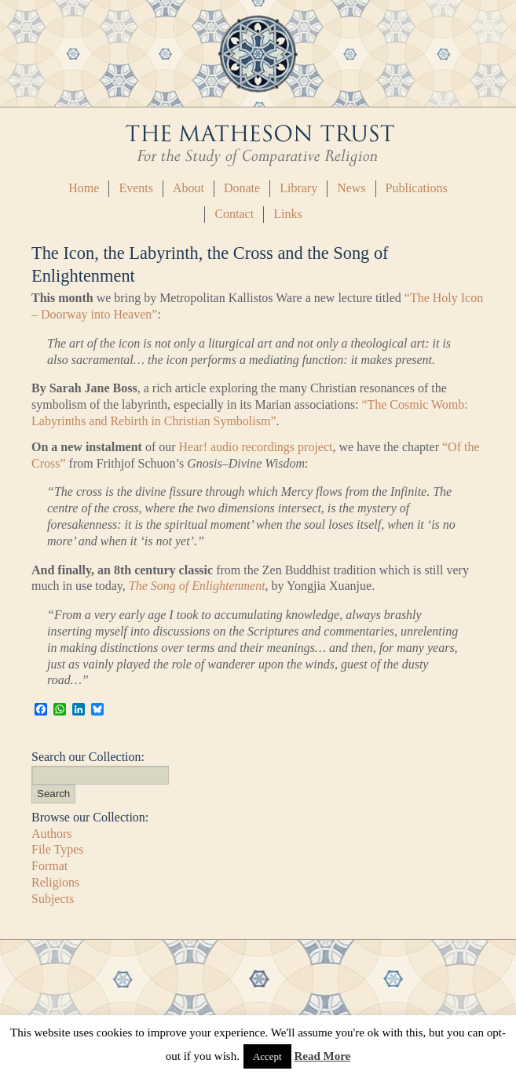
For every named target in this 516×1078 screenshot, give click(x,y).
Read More (322, 1056)
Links (287, 213)
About (188, 188)
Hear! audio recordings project (256, 446)
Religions (55, 882)
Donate (242, 188)
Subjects (52, 898)
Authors (51, 833)
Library (298, 188)
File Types (57, 849)
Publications (417, 188)
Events (136, 188)
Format (49, 865)
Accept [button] (267, 1056)
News (351, 188)
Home (83, 188)
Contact (234, 213)
